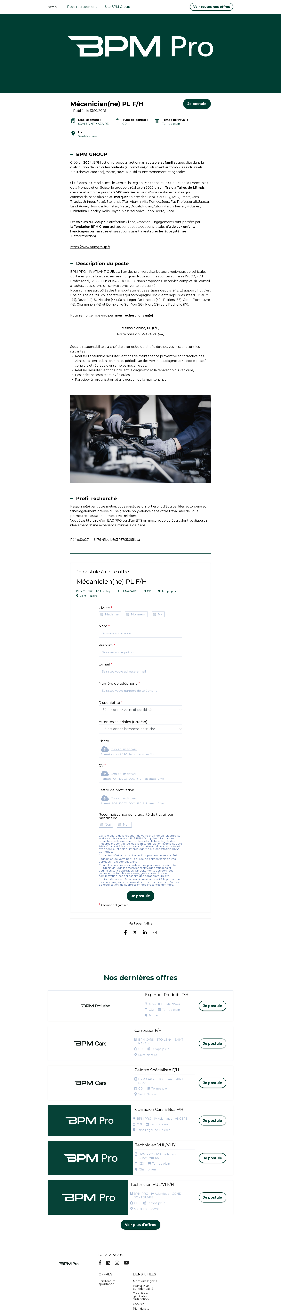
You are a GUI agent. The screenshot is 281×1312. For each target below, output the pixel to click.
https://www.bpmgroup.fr (90, 247)
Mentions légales (145, 1226)
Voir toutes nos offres (211, 7)
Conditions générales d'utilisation (141, 1241)
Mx (160, 614)
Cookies (138, 1249)
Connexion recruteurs (141, 1260)
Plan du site (141, 1254)
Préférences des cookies (144, 1267)
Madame (112, 614)
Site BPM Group (117, 7)
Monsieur (138, 614)
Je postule (140, 896)
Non (126, 824)
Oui (108, 824)
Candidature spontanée (107, 1227)
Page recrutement (82, 7)
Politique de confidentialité (143, 1232)
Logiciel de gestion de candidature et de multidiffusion (140, 1305)
